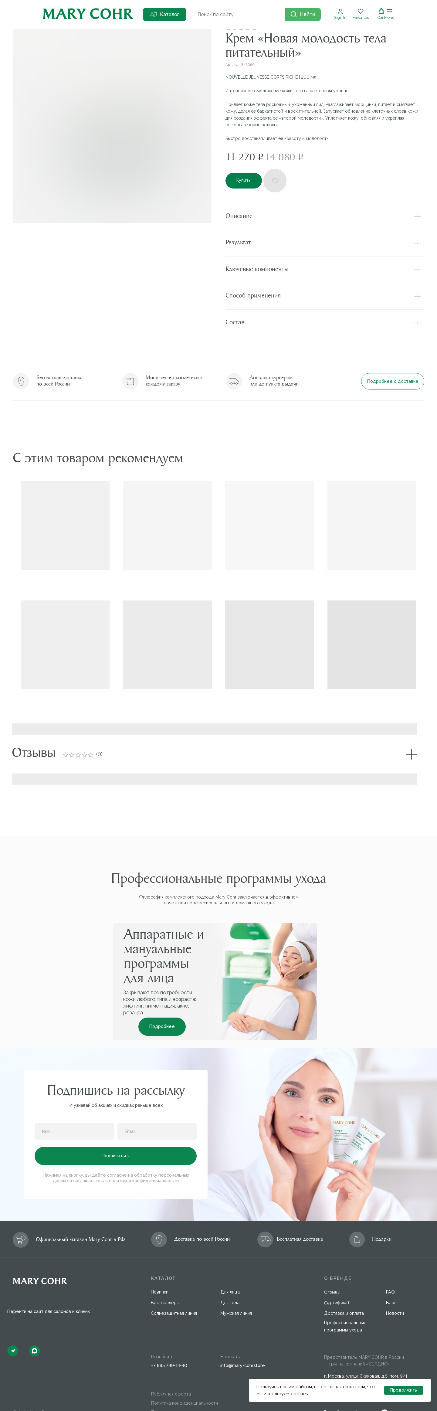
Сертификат (337, 1274)
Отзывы (332, 1263)
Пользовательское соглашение (184, 1383)
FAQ (390, 1263)
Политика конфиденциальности (184, 1374)
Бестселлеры (165, 1274)
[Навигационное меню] (389, 14)
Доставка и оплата (344, 1284)
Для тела (229, 1274)
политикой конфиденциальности (144, 1152)
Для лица (230, 1263)
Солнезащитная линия (174, 1284)
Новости (395, 1284)
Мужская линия (236, 1284)
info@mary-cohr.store (242, 1337)
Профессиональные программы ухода (345, 1298)
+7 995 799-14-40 (169, 1337)
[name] (74, 1103)
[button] (340, 14)
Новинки (159, 1263)
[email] (157, 1103)
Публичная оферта (171, 1365)
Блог (391, 1274)
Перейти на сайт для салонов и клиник (48, 1283)
